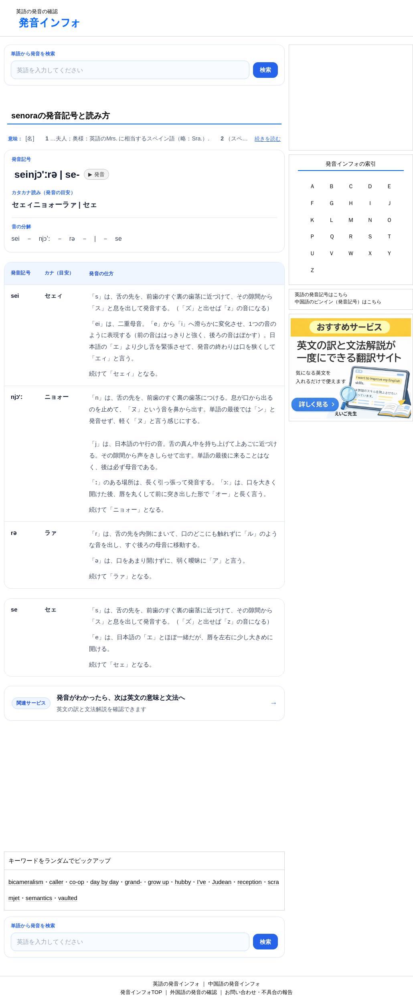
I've (201, 882)
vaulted (67, 898)
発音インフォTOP (141, 992)
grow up (158, 882)
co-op (76, 882)
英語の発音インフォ (176, 984)
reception (249, 882)
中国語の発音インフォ (234, 984)
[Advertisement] (234, 18)
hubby (183, 882)
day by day (104, 882)
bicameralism (25, 882)
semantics (39, 898)
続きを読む (268, 139)
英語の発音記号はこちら (321, 294)
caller (56, 882)
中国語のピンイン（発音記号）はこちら (338, 301)
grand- (133, 882)
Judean (221, 882)
